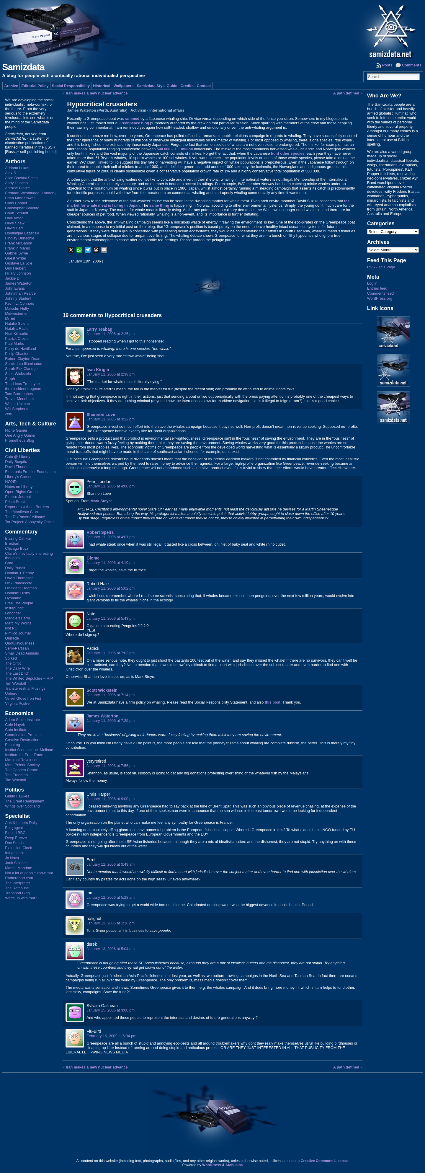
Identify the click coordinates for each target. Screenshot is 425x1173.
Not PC (11, 628)
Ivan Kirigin (97, 369)
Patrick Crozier (17, 338)
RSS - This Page (381, 267)
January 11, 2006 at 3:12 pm (110, 419)
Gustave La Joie (18, 263)
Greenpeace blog (133, 123)
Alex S (10, 173)
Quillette (12, 638)
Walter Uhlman (17, 404)
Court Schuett (16, 213)
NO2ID (11, 481)
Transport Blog (17, 893)
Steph (10, 378)
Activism (138, 110)
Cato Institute (16, 729)
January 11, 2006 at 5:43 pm (110, 618)
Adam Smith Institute (22, 719)
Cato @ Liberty (17, 456)
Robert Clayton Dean (22, 358)
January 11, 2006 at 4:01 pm (110, 537)
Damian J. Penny (19, 573)
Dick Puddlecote (18, 583)
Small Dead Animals (22, 653)
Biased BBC (15, 833)
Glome (92, 558)
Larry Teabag (99, 329)
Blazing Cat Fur (18, 538)
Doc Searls (14, 843)
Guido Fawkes (17, 796)
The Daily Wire (17, 668)
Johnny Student (18, 298)
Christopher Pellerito (22, 208)
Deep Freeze (16, 838)
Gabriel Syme (16, 253)
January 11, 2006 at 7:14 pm (110, 695)
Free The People (19, 603)
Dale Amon (14, 218)
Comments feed (380, 293)
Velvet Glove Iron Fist (23, 698)
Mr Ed (10, 318)
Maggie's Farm (17, 618)
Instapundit (14, 608)
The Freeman (16, 775)
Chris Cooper (16, 203)
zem (8, 414)
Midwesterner (16, 313)
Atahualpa (234, 1165)
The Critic (13, 663)
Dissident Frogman (21, 588)
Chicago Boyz (16, 548)
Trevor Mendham (19, 399)
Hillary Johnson (18, 273)
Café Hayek (15, 724)
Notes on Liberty (18, 486)
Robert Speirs (100, 532)
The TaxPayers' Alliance (25, 517)
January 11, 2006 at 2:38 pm (110, 374)
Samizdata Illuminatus (23, 363)
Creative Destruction (22, 740)
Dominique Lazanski (22, 233)
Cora (9, 563)
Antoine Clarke (17, 188)
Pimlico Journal (18, 497)
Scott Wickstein (18, 373)
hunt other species (288, 153)
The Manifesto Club (21, 512)
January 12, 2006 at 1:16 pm (110, 923)
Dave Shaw (14, 223)
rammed (132, 118)
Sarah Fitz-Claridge (21, 368)
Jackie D (12, 278)
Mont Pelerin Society (22, 765)
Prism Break (15, 502)
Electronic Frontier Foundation (30, 471)
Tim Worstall (15, 683)
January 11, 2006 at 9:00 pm (110, 799)
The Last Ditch (17, 673)
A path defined (346, 93)
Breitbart (12, 543)
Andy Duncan (16, 183)
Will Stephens (16, 409)
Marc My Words (18, 623)
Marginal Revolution (21, 760)
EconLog (12, 745)
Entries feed (377, 288)
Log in (372, 283)
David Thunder (17, 466)
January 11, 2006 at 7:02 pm (110, 653)
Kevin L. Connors (19, 303)
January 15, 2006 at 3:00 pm (110, 1010)
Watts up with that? (21, 898)
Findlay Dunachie (19, 238)
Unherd (11, 693)
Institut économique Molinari (29, 750)
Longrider (13, 613)
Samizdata (23, 67)
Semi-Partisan (17, 648)
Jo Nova (12, 858)
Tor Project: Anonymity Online (30, 522)
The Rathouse (17, 888)
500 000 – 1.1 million (175, 149)
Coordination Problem (23, 734)
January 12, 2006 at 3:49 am (110, 864)
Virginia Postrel (17, 703)
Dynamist (13, 598)
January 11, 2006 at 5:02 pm (110, 588)
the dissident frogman (23, 388)
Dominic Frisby (17, 593)
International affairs (166, 110)
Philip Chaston (17, 353)
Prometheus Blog (19, 440)
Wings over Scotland (22, 806)
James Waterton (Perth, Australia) (97, 110)
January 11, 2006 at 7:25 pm (110, 720)
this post (272, 702)
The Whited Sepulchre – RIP (29, 678)
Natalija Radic (16, 328)
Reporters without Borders (27, 507)
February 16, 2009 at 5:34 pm (111, 1036)
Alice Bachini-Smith (21, 178)
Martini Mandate (18, 868)
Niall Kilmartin (16, 333)
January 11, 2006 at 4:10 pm (110, 562)
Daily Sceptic (16, 461)
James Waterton (18, 283)
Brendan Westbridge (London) (30, 193)
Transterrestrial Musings (25, 688)
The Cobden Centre (21, 770)
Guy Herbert (15, 268)
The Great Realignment (24, 801)
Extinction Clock (18, 848)
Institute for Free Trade (24, 755)
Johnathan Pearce (20, 293)
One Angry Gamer (20, 435)
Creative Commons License (324, 1161)
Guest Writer (15, 258)
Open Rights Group (21, 492)
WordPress (211, 1165)
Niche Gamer (16, 430)
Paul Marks (14, 343)
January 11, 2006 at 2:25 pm (110, 334)
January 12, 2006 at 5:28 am (110, 897)
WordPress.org (379, 298)
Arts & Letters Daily (21, 822)
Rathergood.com (19, 878)
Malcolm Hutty (17, 308)
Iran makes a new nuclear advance (97, 93)
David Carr (14, 228)
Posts (387, 65)
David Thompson (19, 578)
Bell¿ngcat (14, 827)
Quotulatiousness (19, 643)
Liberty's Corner (18, 476)
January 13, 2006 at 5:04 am (110, 949)
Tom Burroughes (19, 393)
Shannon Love (100, 414)
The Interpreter (17, 883)
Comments (411, 65)
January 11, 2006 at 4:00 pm (110, 486)
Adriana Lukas (17, 168)
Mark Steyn (101, 501)
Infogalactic (14, 853)
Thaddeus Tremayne (22, 383)
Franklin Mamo (17, 248)
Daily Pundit (15, 568)
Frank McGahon (18, 243)
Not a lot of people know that (29, 873)
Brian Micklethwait (20, 198)
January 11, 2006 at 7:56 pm (110, 765)
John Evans (15, 288)
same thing (159, 205)
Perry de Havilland (20, 348)
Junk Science (16, 863)
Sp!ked (11, 658)
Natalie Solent (17, 323)
